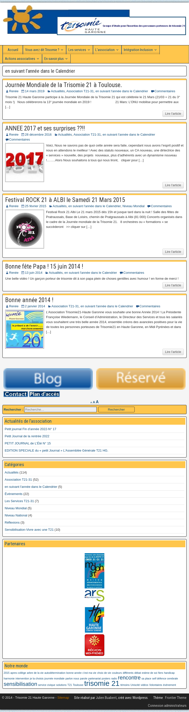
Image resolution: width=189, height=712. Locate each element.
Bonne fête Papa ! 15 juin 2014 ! (44, 266)
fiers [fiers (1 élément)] (160, 672)
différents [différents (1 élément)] (128, 672)
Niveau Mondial (134, 206)
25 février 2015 (35, 206)
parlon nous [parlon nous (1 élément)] (72, 678)
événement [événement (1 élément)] (169, 684)
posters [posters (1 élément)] (106, 678)
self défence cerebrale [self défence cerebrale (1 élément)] (165, 678)
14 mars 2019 (35, 91)
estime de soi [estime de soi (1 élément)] (149, 672)
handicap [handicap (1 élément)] (169, 672)
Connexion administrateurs (167, 705)
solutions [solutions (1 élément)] (61, 684)
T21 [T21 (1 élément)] (69, 684)
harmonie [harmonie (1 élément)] (9, 678)
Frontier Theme (176, 697)
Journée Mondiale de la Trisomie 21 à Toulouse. (63, 85)
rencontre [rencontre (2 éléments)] (129, 678)
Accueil (13, 50)
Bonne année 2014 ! (29, 300)
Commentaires (165, 91)
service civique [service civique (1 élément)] (46, 684)
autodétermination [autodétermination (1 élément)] (55, 672)
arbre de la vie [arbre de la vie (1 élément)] (35, 672)
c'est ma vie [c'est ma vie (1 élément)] (89, 672)
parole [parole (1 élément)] (83, 678)
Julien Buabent (106, 697)
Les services (77, 50)
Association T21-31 (80, 91)
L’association (105, 50)
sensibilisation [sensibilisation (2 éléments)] (20, 684)
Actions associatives (20, 58)
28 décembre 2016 (38, 134)
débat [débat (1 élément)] (137, 672)
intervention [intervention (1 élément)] (22, 678)
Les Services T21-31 (19, 501)
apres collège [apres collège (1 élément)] (18, 672)
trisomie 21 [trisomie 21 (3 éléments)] (101, 683)
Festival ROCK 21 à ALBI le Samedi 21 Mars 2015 (65, 199)
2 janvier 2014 (35, 306)
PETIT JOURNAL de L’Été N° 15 (28, 443)
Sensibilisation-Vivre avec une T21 (29, 529)
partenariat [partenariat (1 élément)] (94, 678)
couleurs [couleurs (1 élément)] (117, 672)
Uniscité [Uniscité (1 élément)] (135, 684)
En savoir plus (54, 58)
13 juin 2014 (33, 272)
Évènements (13, 494)
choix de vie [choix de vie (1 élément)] (104, 672)
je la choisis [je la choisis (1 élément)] (37, 678)
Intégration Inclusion (138, 50)
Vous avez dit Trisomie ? (42, 50)
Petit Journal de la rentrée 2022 (27, 436)
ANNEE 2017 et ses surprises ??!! (45, 128)
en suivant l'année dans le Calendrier (121, 91)
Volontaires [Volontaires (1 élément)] (155, 684)
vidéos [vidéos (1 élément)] (144, 684)
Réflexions (12, 522)
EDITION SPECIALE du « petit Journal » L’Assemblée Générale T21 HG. (56, 450)
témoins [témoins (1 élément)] (124, 684)
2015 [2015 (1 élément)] (7, 672)
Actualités (58, 91)
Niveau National (16, 515)
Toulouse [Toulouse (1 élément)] (78, 684)
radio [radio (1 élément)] (114, 678)
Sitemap (63, 697)
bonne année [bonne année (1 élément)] (73, 672)
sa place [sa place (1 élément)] (146, 678)
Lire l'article (173, 113)
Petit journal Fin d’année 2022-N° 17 (30, 429)
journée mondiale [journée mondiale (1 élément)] (55, 678)
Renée (13, 91)
